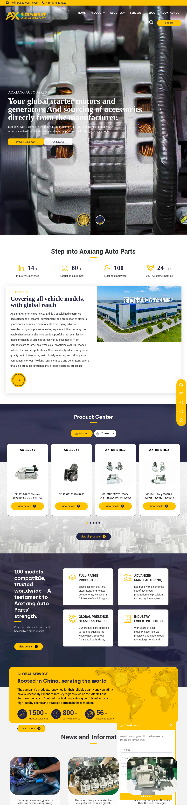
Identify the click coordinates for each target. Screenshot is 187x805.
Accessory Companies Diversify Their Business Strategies (152, 802)
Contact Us (58, 141)
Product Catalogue (25, 141)
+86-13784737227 (55, 2)
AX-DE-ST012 (115, 450)
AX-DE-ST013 (159, 450)
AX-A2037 (27, 450)
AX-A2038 (71, 450)
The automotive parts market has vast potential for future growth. (93, 802)
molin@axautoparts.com (22, 2)
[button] (87, 523)
